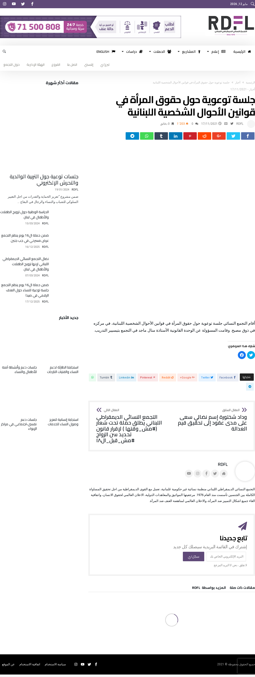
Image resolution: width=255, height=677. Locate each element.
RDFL (239, 123)
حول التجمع (11, 64)
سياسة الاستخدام (55, 667)
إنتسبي (88, 64)
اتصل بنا (72, 64)
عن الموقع (8, 667)
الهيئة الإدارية (36, 64)
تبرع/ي (104, 64)
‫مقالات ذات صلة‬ (242, 590)
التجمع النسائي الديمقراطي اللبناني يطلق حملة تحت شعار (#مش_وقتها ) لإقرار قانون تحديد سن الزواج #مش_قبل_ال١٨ (132, 428)
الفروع (55, 64)
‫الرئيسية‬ (250, 82)
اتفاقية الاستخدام (29, 667)
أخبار (237, 82)
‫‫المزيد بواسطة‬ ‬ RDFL (209, 590)
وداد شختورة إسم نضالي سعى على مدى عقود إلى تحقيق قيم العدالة (211, 422)
